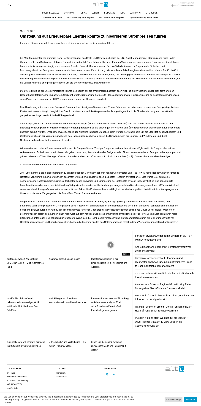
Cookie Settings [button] (173, 399)
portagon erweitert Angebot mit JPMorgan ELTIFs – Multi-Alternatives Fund (25, 263)
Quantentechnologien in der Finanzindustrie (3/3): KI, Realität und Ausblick (109, 263)
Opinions (24, 43)
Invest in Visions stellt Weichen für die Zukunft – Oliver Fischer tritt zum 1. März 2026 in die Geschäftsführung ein (162, 321)
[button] (10, 5)
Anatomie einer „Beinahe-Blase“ (64, 259)
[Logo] (100, 4)
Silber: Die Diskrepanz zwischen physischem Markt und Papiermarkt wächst (108, 346)
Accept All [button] (190, 399)
